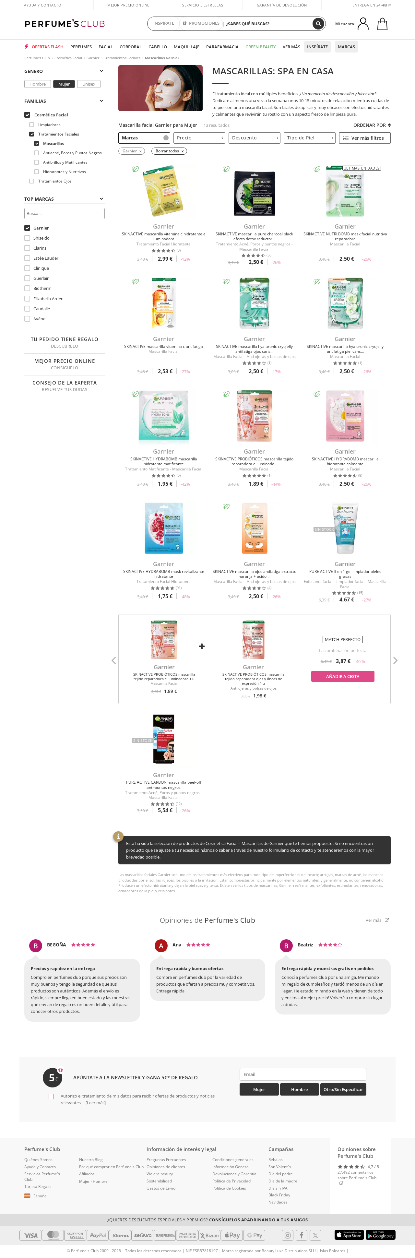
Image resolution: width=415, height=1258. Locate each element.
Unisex (88, 84)
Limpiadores (45, 124)
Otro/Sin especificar (343, 1089)
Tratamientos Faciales (122, 57)
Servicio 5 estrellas (202, 5)
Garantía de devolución (282, 5)
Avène (34, 319)
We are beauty (160, 1174)
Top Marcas (63, 199)
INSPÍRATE (163, 24)
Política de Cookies (229, 1188)
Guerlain (37, 278)
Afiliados (87, 1174)
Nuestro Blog (91, 1159)
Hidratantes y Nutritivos (60, 171)
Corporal (131, 47)
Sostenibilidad (159, 1181)
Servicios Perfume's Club (42, 1176)
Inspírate (317, 47)
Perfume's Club (37, 57)
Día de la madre (282, 1181)
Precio (200, 138)
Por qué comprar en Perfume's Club (111, 1166)
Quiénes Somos (38, 1159)
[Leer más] (95, 1103)
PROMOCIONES (201, 24)
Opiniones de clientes (166, 1166)
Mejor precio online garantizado (128, 8)
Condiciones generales (233, 1159)
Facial (106, 47)
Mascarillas (49, 143)
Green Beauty (260, 47)
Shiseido (37, 238)
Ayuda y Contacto (42, 5)
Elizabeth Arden (44, 299)
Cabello (157, 47)
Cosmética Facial (68, 57)
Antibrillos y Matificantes (61, 162)
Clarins (35, 248)
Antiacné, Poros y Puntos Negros (68, 153)
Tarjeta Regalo (37, 1186)
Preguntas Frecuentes (166, 1159)
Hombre (38, 84)
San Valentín (279, 1166)
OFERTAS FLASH (48, 47)
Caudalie (37, 309)
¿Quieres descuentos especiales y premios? (207, 1220)
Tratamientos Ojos (50, 181)
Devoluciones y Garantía (234, 1174)
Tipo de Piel (310, 138)
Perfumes (81, 47)
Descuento (255, 138)
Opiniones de (207, 920)
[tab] (64, 70)
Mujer (64, 84)
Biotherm (38, 288)
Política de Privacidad (231, 1181)
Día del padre (280, 1174)
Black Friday (279, 1195)
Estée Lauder (41, 258)
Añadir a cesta (343, 676)
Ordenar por (372, 125)
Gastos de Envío (161, 1188)
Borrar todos (167, 151)
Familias (63, 101)
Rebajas (275, 1159)
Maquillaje (186, 47)
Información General (231, 1166)
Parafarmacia (222, 47)
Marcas (346, 47)
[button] (113, 659)
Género (63, 71)
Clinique (36, 268)
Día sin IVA (278, 1188)
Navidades (278, 1202)
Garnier (93, 57)
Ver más (291, 47)
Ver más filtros (363, 138)
